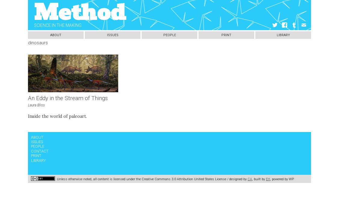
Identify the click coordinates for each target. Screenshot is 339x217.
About (55, 35)
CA (250, 179)
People (169, 35)
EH (268, 179)
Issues (113, 35)
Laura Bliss (36, 105)
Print (226, 35)
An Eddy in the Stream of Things (68, 98)
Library (283, 35)
